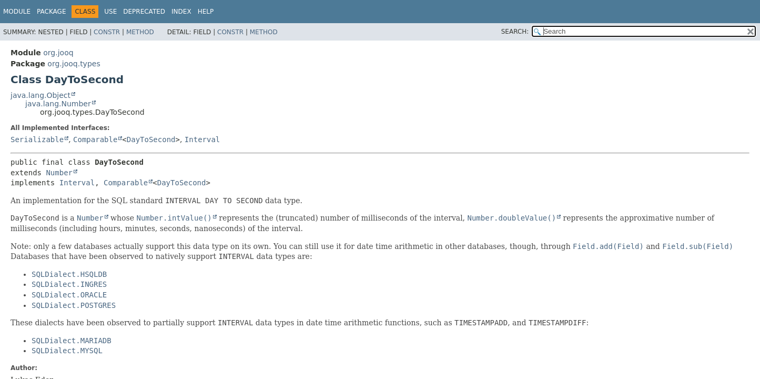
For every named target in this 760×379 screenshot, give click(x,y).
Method (140, 32)
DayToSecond (151, 139)
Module (17, 11)
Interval (202, 139)
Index (181, 11)
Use (110, 11)
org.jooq (58, 52)
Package (51, 11)
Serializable (37, 139)
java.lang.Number (58, 103)
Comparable (95, 139)
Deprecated (144, 11)
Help (206, 11)
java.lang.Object (40, 95)
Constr (107, 32)
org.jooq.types (73, 63)
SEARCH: (515, 31)
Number (59, 172)
